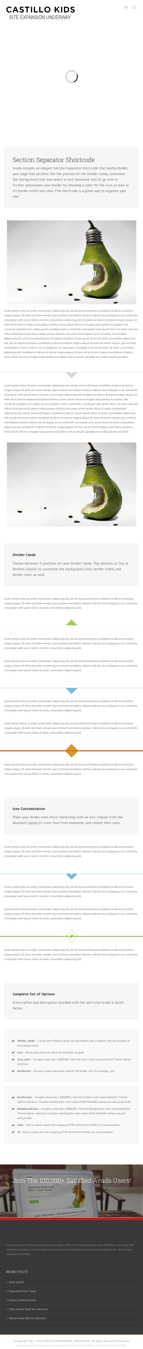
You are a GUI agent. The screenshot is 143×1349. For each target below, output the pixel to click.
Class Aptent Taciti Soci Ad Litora (28, 1309)
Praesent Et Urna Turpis (22, 1291)
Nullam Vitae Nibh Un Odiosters (27, 1318)
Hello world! (16, 1282)
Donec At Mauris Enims (22, 1300)
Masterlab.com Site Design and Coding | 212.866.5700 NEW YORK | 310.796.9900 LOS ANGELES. (71, 1345)
